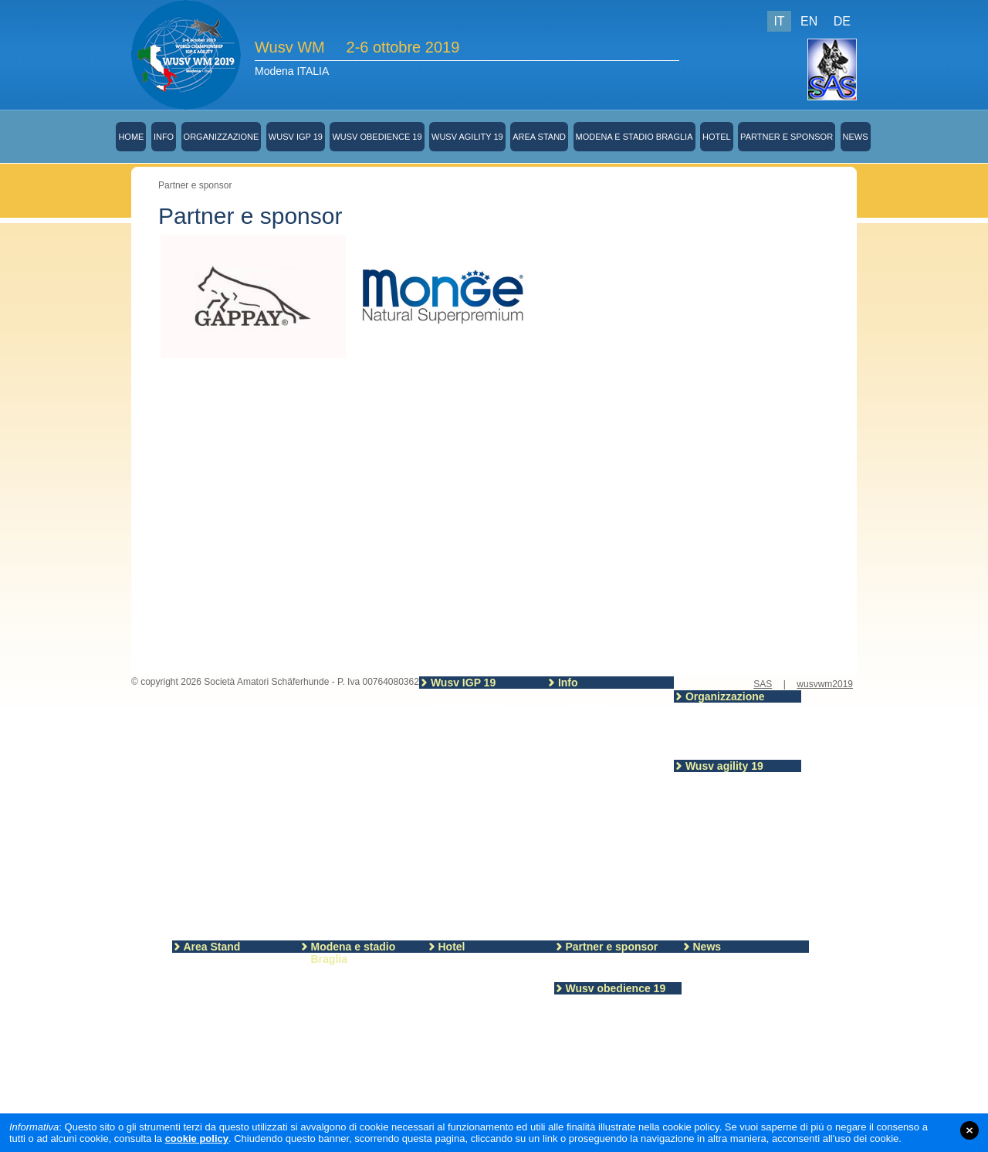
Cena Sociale (589, 786)
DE (842, 21)
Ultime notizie (725, 967)
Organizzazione (221, 136)
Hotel (716, 136)
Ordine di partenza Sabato (743, 925)
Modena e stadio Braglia (634, 136)
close (969, 1130)
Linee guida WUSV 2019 (485, 825)
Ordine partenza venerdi (739, 911)
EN (808, 21)
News (855, 136)
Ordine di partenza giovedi (743, 898)
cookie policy (196, 1138)
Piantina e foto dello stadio (616, 717)
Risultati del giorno (727, 828)
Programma (459, 811)
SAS (762, 684)
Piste (445, 881)
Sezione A (455, 839)
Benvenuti (582, 703)
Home (131, 136)
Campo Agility (717, 884)
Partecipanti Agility (727, 814)
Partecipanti (459, 797)
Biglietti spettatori (597, 745)
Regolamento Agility (730, 800)
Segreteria (583, 731)
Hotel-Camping (473, 967)
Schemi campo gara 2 (615, 1075)
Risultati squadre (469, 703)
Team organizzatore (729, 717)
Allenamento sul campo (737, 786)
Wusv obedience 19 (376, 136)
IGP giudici (457, 731)
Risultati (451, 717)
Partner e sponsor (786, 136)
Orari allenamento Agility (739, 870)
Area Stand (539, 136)
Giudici (584, 1103)
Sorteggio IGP (591, 772)
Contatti (705, 745)
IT (778, 21)
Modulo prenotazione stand (243, 981)
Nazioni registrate (470, 783)
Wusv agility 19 (467, 136)
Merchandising (592, 759)
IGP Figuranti (462, 745)
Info (164, 136)
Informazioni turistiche (487, 981)
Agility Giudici (717, 856)
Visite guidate (590, 800)
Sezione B (456, 853)
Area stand (210, 967)
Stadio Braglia (344, 993)
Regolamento (597, 1089)
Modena (331, 979)
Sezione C (456, 867)
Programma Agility (726, 842)
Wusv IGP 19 (296, 136)
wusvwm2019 (825, 684)
